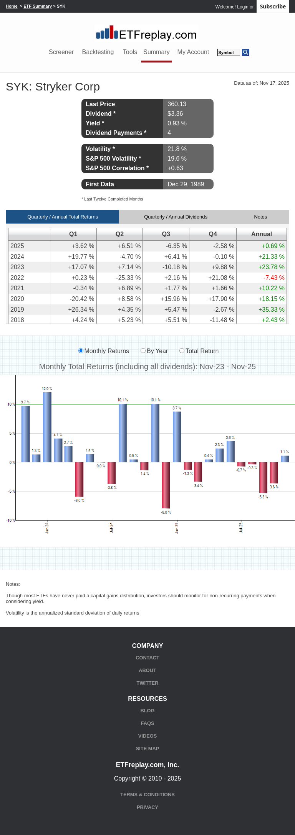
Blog (148, 710)
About (147, 670)
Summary (156, 52)
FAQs (147, 723)
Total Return (202, 351)
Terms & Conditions (147, 794)
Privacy (147, 807)
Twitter (148, 683)
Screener (61, 52)
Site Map (147, 748)
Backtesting (98, 52)
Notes (260, 217)
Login (242, 7)
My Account (193, 52)
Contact (147, 658)
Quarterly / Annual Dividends (175, 217)
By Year (157, 351)
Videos (147, 736)
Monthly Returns (107, 351)
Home (12, 6)
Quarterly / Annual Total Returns (62, 217)
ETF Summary (37, 6)
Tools (130, 52)
